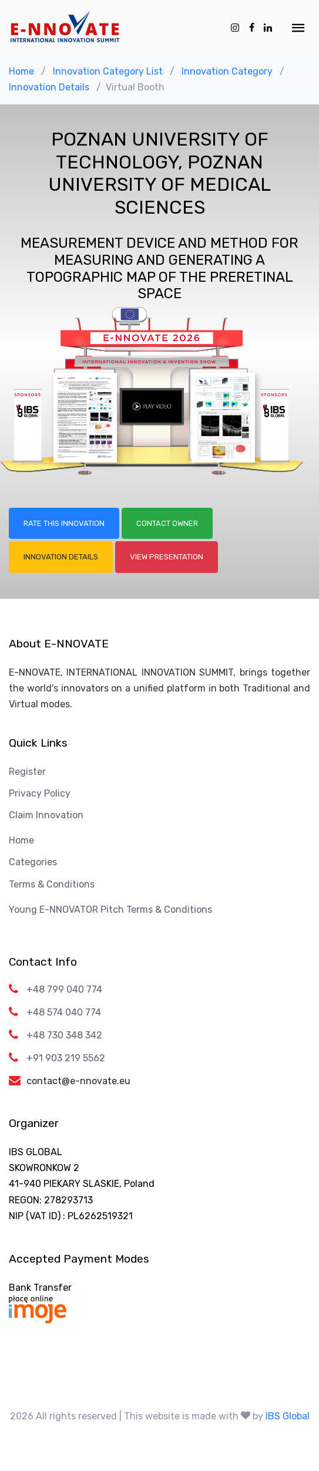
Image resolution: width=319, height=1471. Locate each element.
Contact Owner (167, 523)
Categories (33, 862)
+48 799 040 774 (64, 989)
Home (21, 71)
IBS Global (288, 1416)
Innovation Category (227, 71)
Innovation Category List (108, 71)
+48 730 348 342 (64, 1035)
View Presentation (166, 556)
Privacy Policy (39, 793)
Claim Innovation (46, 815)
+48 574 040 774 (63, 1012)
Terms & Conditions (52, 884)
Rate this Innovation (64, 523)
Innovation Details (49, 87)
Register (27, 771)
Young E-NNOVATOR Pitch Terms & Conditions (110, 909)
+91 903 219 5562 (65, 1058)
